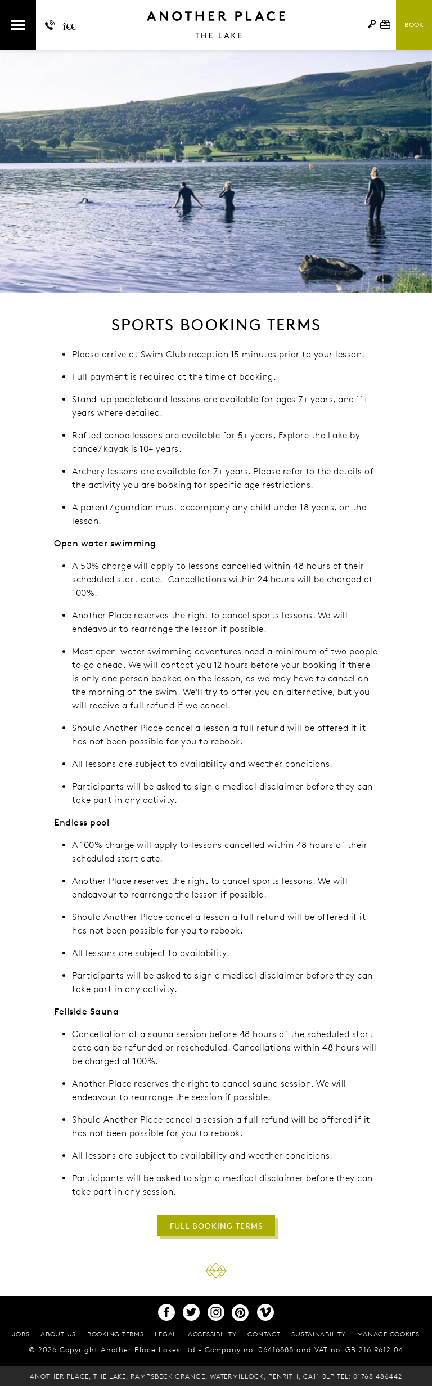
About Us (58, 1334)
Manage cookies (388, 1334)
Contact (264, 1334)
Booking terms (115, 1334)
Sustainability (318, 1334)
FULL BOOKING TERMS (216, 1226)
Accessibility (212, 1334)
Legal (166, 1334)
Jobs (20, 1334)
